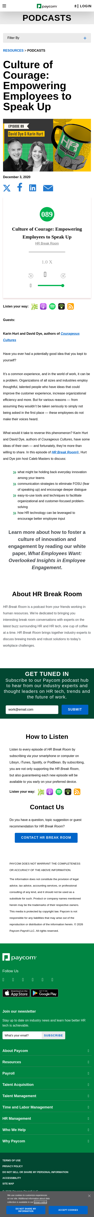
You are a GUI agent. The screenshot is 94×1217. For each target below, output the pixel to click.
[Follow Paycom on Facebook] (26, 979)
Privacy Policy (12, 1166)
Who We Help (45, 1130)
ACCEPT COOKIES (68, 1210)
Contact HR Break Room (46, 837)
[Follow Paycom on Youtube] (46, 979)
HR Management (45, 1118)
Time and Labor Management (45, 1107)
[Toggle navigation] (4, 6)
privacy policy (40, 1202)
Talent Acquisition (45, 1084)
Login (86, 6)
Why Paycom (45, 1141)
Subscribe (53, 1035)
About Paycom (45, 1051)
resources (13, 50)
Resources (45, 1062)
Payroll (45, 1073)
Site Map (8, 1183)
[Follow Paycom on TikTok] (55, 979)
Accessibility (11, 1178)
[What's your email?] (22, 1035)
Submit (75, 709)
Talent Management (45, 1096)
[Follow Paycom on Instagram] (36, 979)
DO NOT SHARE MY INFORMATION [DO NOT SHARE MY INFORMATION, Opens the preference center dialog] (26, 1210)
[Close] (89, 1195)
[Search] (75, 6)
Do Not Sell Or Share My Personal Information (35, 1172)
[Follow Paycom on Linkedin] (6, 979)
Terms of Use (11, 1160)
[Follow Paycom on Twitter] (16, 979)
